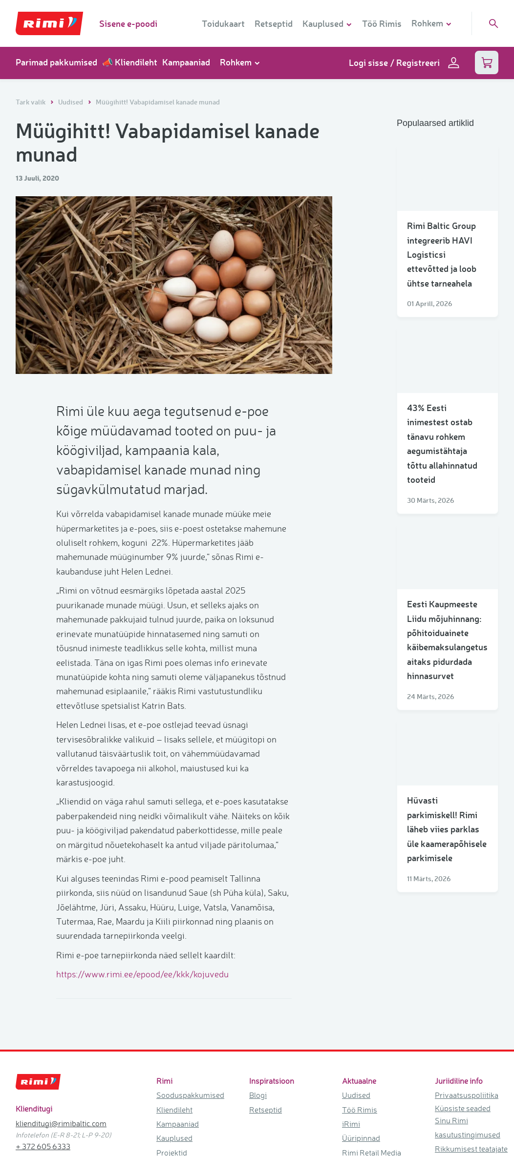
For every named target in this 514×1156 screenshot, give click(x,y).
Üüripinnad (361, 1020)
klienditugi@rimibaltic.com (61, 1005)
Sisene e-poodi (128, 23)
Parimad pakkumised (56, 62)
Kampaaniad (186, 62)
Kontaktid (172, 1063)
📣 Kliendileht (129, 62)
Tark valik (31, 101)
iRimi (351, 1006)
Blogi (258, 977)
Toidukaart (223, 23)
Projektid (171, 1034)
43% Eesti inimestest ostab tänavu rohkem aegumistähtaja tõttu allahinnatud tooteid (442, 443)
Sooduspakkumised (190, 977)
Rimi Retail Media (371, 1034)
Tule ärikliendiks (370, 1048)
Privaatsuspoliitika (466, 977)
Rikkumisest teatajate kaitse (471, 1038)
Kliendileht (174, 991)
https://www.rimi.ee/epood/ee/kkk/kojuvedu (144, 796)
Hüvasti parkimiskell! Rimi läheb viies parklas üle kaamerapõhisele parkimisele (447, 829)
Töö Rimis (382, 23)
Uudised (71, 101)
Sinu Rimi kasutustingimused (467, 1009)
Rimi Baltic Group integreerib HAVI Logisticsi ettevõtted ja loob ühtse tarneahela (441, 254)
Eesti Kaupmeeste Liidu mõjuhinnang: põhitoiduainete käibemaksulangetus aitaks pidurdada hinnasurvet (447, 639)
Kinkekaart (174, 1048)
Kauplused (174, 1020)
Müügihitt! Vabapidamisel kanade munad (158, 101)
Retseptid (274, 23)
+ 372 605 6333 (43, 1028)
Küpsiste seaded (463, 990)
